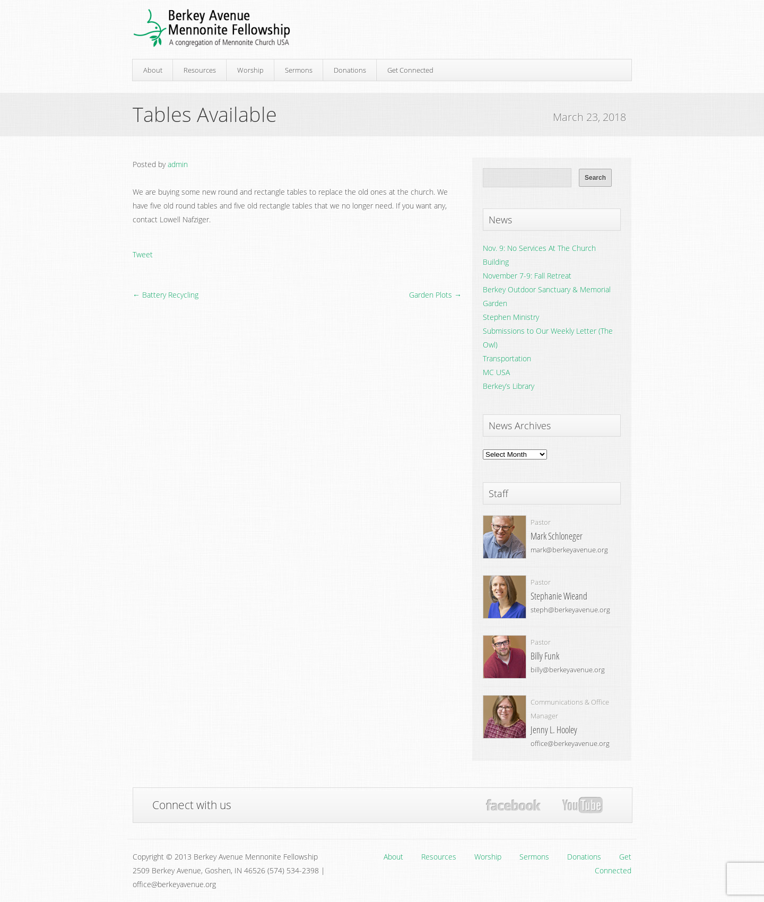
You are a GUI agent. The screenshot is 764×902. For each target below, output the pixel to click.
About (152, 70)
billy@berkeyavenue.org (568, 669)
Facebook (513, 805)
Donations (350, 70)
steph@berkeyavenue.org (570, 609)
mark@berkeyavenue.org (569, 549)
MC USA (496, 372)
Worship (250, 70)
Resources (200, 70)
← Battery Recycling (165, 295)
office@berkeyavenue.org (570, 743)
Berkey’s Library (508, 386)
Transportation (507, 358)
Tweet (143, 254)
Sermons (298, 70)
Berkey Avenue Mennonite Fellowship (211, 28)
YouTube (582, 805)
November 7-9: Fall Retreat (527, 276)
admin (178, 164)
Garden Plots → (435, 295)
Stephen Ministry (511, 317)
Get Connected (410, 70)
